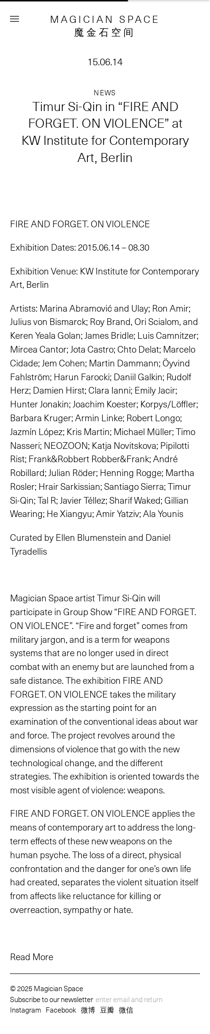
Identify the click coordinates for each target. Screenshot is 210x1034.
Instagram (25, 1009)
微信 (126, 1009)
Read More (31, 956)
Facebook (61, 1009)
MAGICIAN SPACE (105, 18)
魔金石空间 (105, 31)
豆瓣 (107, 1009)
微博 (88, 1009)
